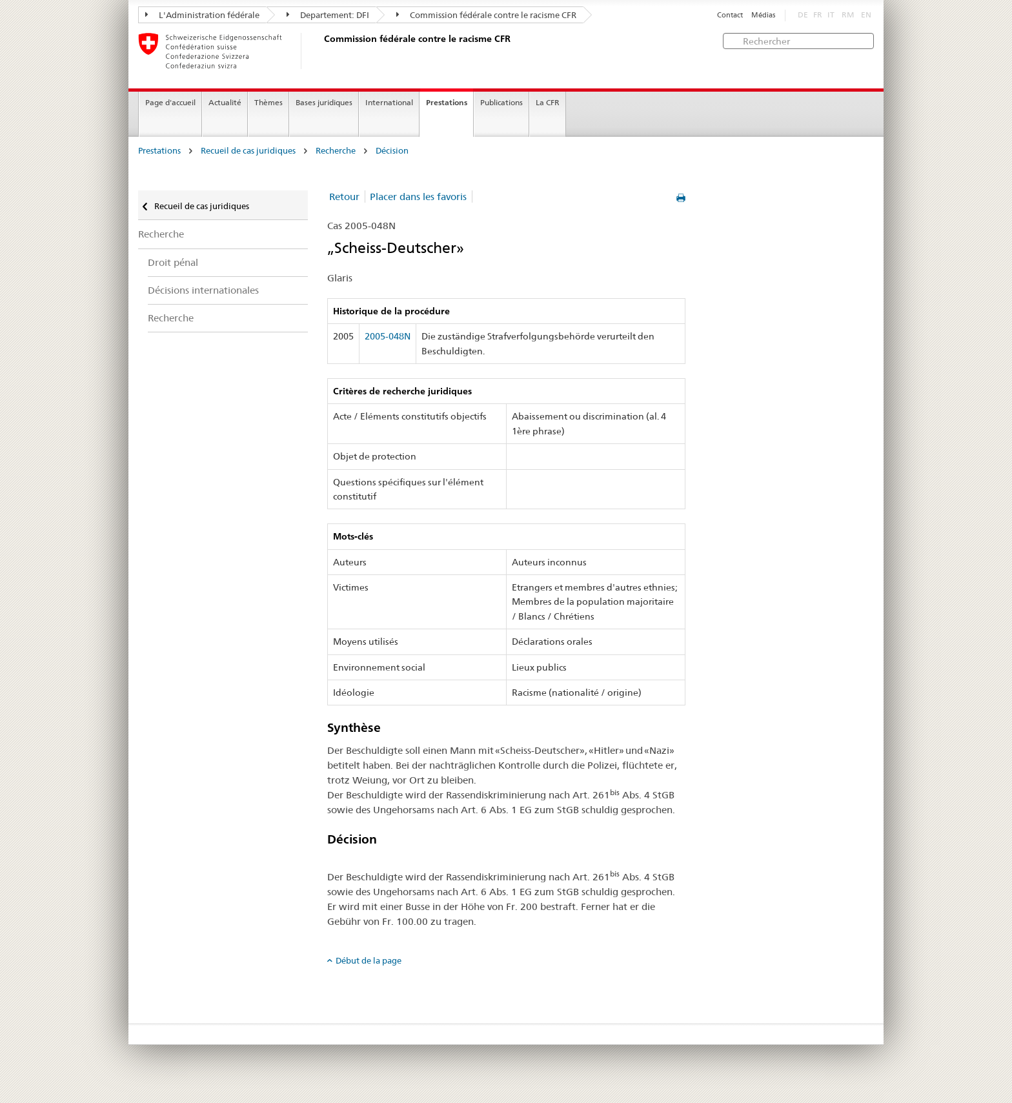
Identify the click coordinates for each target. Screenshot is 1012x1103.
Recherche (336, 151)
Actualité (224, 102)
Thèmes (268, 102)
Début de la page (368, 960)
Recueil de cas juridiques (248, 151)
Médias (763, 15)
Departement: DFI (328, 15)
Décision (392, 151)
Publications (501, 102)
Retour (344, 196)
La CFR (548, 102)
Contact (730, 15)
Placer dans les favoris (418, 196)
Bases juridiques (324, 102)
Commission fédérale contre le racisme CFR (486, 15)
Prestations (446, 102)
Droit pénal (173, 262)
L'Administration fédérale (202, 15)
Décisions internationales (203, 290)
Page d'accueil (170, 102)
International (389, 102)
